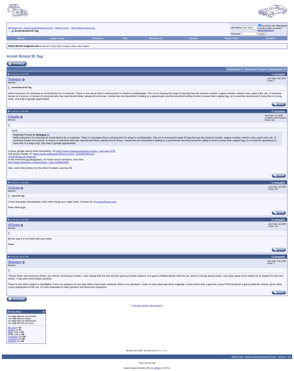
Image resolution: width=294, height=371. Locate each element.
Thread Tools (233, 69)
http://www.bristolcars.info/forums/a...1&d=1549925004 (38, 162)
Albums (20, 38)
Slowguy (14, 79)
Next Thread (155, 305)
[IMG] (10, 332)
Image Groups (57, 38)
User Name (236, 27)
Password (235, 34)
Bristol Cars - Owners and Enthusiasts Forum (32, 28)
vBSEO (157, 368)
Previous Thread (140, 305)
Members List (156, 38)
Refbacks (12, 341)
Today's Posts (231, 38)
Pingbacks (13, 339)
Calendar (193, 38)
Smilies (11, 330)
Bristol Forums (62, 28)
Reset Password (266, 30)
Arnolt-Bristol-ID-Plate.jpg (22, 156)
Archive (282, 357)
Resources (98, 38)
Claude (13, 117)
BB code (12, 328)
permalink (279, 74)
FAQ (125, 38)
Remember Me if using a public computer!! (272, 28)
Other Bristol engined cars (83, 28)
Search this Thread (254, 69)
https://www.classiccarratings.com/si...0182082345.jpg (63, 153)
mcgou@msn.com (106, 201)
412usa (14, 188)
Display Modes (276, 69)
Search (269, 38)
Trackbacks (13, 337)
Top (289, 357)
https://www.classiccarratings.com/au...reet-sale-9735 (85, 151)
